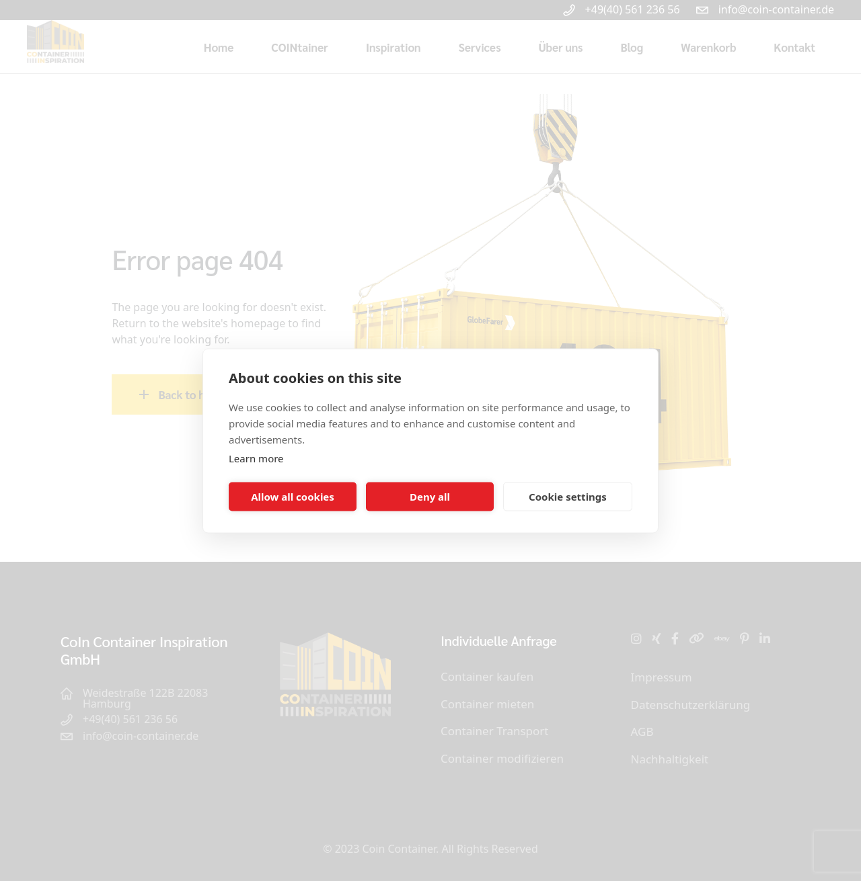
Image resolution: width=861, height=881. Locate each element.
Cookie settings (568, 496)
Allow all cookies (292, 496)
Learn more (256, 457)
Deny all (430, 496)
